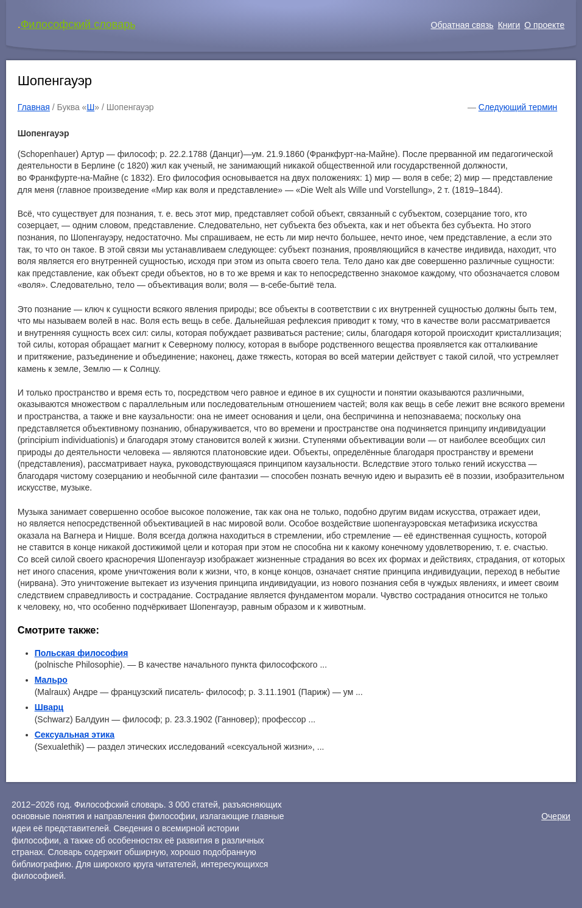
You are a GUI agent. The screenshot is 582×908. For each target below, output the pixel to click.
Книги (509, 25)
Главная (34, 107)
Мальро (51, 680)
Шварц (49, 707)
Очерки (555, 816)
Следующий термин (518, 107)
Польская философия (81, 653)
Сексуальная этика (75, 734)
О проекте (544, 25)
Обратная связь (462, 25)
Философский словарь (78, 24)
